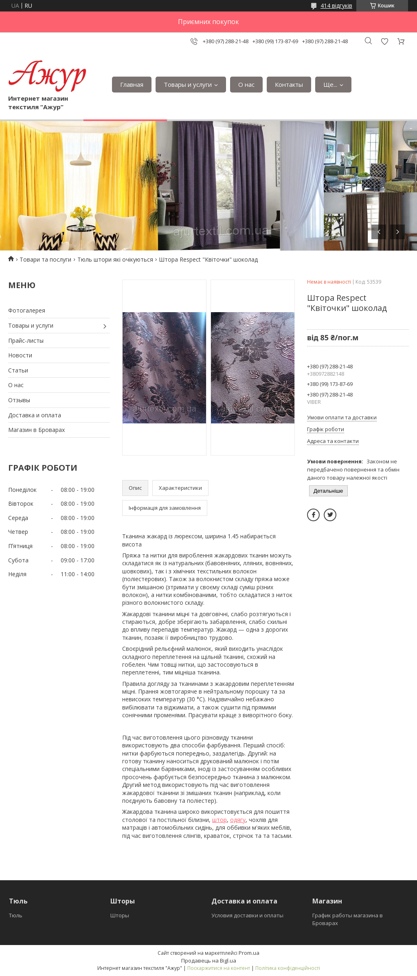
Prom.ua (249, 952)
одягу (238, 820)
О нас (246, 84)
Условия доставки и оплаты (247, 915)
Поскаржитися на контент (218, 968)
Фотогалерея (26, 310)
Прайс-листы (26, 340)
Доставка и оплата (34, 415)
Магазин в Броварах (36, 430)
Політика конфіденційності (287, 968)
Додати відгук (384, 41)
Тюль (15, 915)
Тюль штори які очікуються (115, 259)
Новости (20, 355)
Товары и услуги (188, 84)
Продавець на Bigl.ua (208, 960)
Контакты (289, 84)
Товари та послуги (45, 259)
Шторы (119, 915)
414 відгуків (336, 5)
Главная (131, 84)
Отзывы (19, 400)
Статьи (18, 370)
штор (219, 820)
